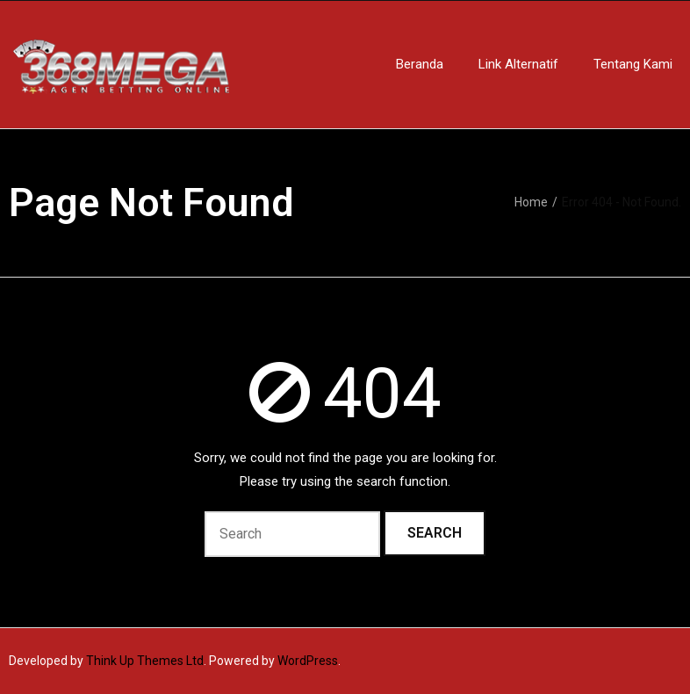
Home (531, 202)
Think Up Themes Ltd (145, 661)
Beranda (419, 64)
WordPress (307, 661)
